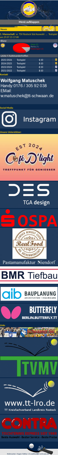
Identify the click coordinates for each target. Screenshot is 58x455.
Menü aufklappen (29, 22)
